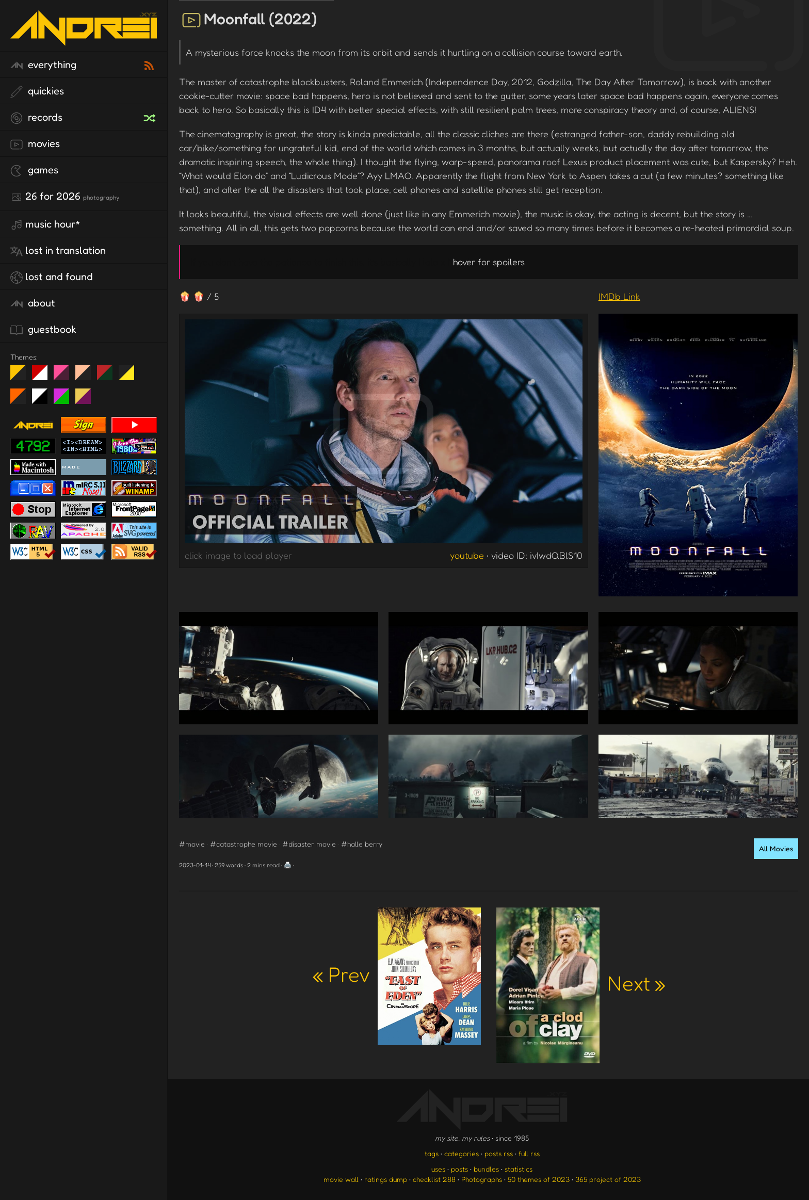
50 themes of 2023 (539, 1179)
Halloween (22, 400)
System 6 (43, 400)
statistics (518, 1168)
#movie (192, 843)
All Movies (776, 848)
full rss (529, 1153)
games (34, 170)
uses (438, 1168)
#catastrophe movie (243, 843)
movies (35, 144)
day (43, 376)
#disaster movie (309, 843)
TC (87, 400)
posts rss (498, 1153)
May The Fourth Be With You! (130, 376)
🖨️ (288, 865)
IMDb (619, 296)
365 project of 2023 (608, 1179)
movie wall (341, 1179)
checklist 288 (434, 1179)
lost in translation (58, 250)
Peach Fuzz (87, 376)
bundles (486, 1168)
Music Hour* (45, 224)
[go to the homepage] (83, 39)
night (22, 376)
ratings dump (385, 1179)
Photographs (481, 1179)
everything (43, 65)
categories (461, 1153)
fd (64, 376)
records (36, 117)
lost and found (51, 277)
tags (432, 1153)
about (32, 303)
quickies (37, 91)
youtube (467, 555)
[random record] (150, 116)
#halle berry (361, 843)
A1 (65, 400)
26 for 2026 (64, 196)
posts (459, 1168)
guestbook (43, 329)
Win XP (148, 372)
